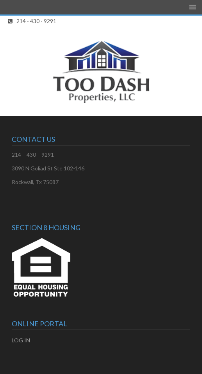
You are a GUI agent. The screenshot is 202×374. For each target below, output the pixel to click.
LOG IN (21, 340)
